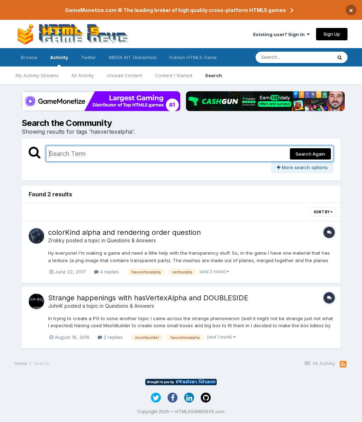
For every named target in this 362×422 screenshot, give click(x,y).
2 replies (110, 337)
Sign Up (331, 34)
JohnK (55, 306)
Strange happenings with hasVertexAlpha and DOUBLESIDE (148, 298)
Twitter (88, 57)
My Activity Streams (37, 75)
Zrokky (56, 240)
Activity (59, 60)
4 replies (106, 271)
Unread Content (124, 75)
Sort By (323, 212)
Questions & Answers (131, 240)
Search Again (310, 154)
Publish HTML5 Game (193, 57)
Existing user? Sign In (281, 34)
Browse (29, 57)
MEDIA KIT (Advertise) (133, 57)
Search (213, 75)
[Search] (294, 57)
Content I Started (173, 75)
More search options (302, 167)
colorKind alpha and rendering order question (124, 232)
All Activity (82, 75)
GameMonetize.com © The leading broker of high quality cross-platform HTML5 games (175, 10)
